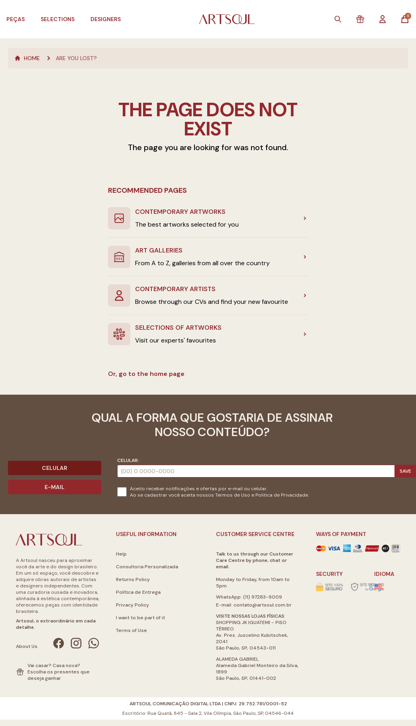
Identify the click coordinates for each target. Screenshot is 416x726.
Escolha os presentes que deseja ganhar (58, 675)
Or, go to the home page (146, 374)
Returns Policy (133, 579)
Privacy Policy (132, 605)
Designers (105, 19)
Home (27, 58)
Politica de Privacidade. (282, 495)
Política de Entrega (138, 592)
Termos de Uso (232, 495)
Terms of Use (131, 630)
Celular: (128, 460)
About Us (26, 646)
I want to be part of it (140, 617)
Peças (15, 19)
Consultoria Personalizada (147, 567)
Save (405, 471)
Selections (58, 19)
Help (121, 554)
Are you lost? (76, 58)
